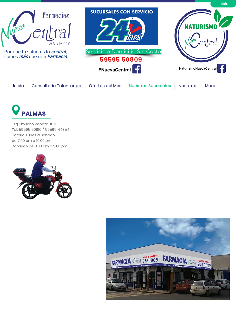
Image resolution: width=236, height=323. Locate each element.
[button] (121, 26)
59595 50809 (120, 59)
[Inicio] (223, 3)
